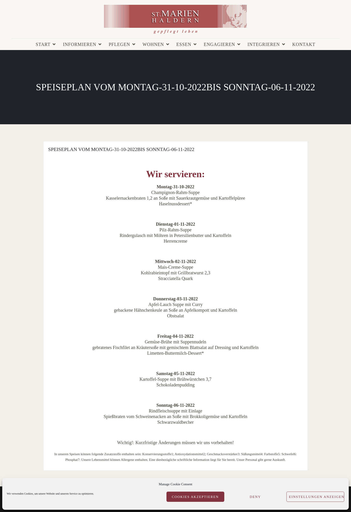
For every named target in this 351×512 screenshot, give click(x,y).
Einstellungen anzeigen (316, 497)
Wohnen (153, 44)
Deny (255, 497)
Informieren (79, 44)
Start (43, 44)
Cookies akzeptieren (195, 497)
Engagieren (219, 44)
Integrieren (264, 44)
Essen (183, 44)
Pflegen (119, 44)
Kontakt (303, 44)
